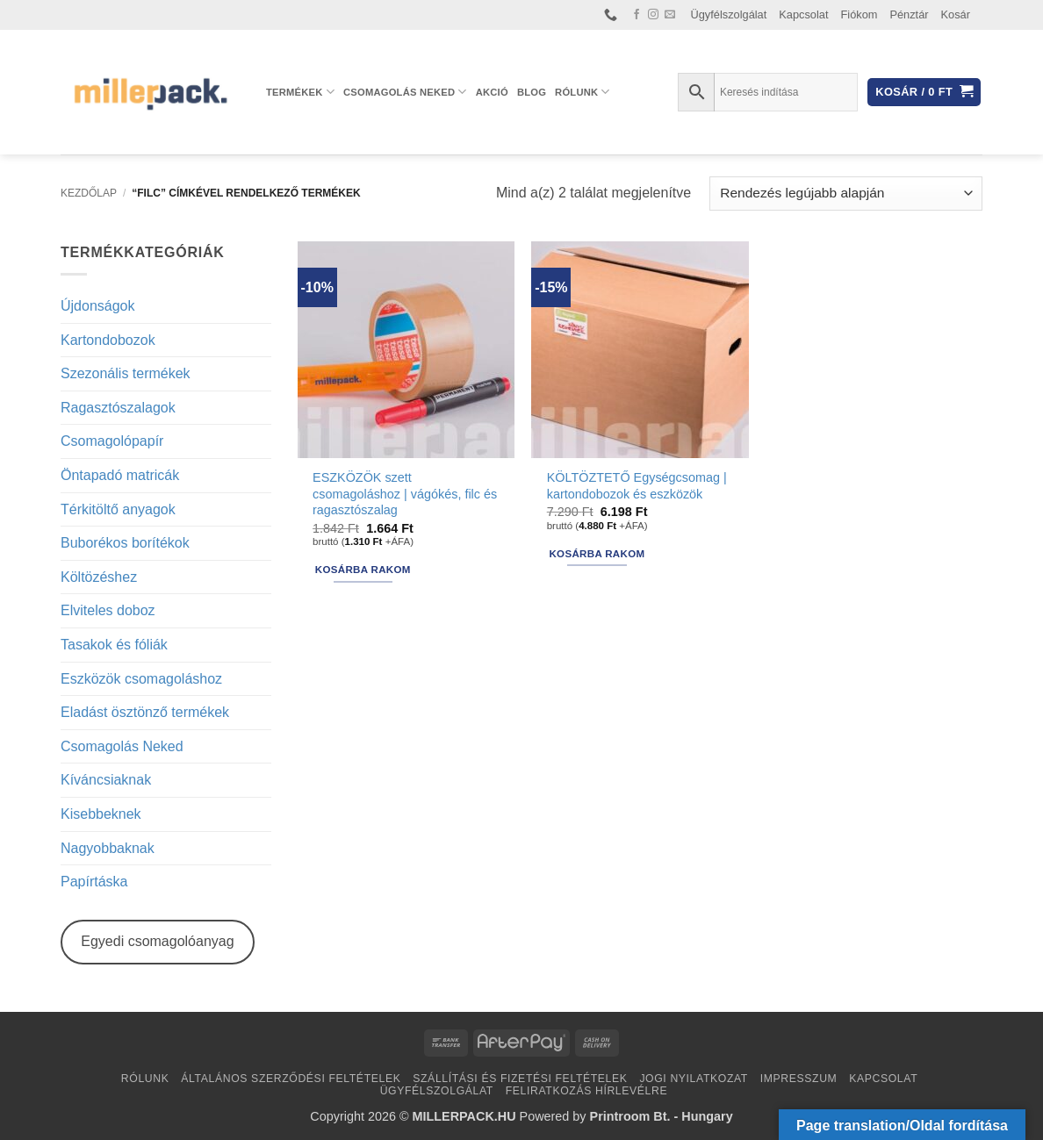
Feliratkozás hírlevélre (587, 1091)
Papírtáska (94, 881)
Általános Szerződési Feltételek (290, 1078)
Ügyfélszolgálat (729, 14)
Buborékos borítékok (125, 542)
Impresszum (799, 1078)
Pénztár (908, 14)
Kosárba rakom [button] (363, 569)
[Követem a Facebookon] (636, 15)
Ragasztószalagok (118, 407)
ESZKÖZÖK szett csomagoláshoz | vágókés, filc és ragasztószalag (405, 493)
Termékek (300, 91)
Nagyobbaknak (108, 848)
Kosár (955, 14)
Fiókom (859, 14)
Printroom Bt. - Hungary (661, 1116)
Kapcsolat (803, 14)
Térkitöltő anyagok (118, 509)
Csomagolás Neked (405, 91)
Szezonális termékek (126, 373)
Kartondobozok (108, 340)
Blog (531, 92)
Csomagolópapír (112, 441)
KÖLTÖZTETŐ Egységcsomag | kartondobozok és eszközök (637, 485)
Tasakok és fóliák (114, 644)
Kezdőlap (89, 193)
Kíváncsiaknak (106, 779)
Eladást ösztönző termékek (145, 712)
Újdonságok (98, 305)
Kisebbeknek (101, 814)
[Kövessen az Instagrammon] (653, 15)
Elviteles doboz (108, 610)
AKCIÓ (492, 92)
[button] (924, 92)
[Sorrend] (845, 193)
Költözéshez (99, 577)
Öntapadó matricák (120, 475)
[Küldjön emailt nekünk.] (670, 15)
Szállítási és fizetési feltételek (520, 1078)
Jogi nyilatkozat (693, 1078)
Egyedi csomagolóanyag (157, 941)
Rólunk (582, 91)
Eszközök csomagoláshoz (141, 678)
